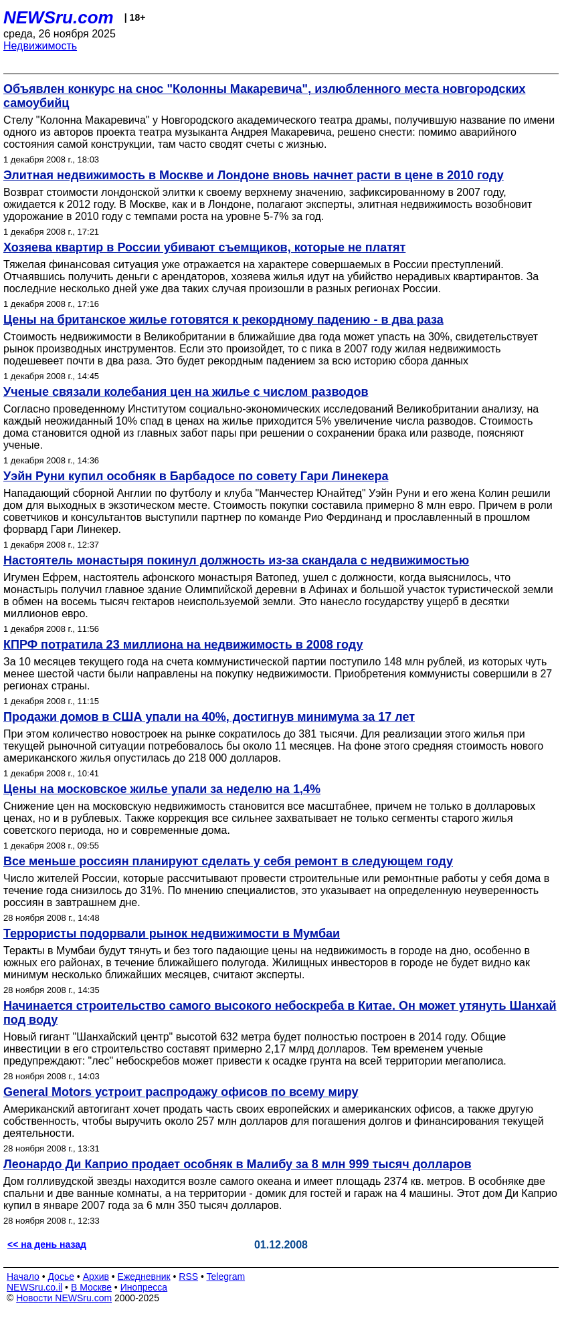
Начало (23, 1276)
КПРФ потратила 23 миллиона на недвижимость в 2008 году (183, 644)
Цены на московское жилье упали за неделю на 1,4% (161, 789)
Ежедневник (144, 1276)
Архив (96, 1276)
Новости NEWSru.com (64, 1298)
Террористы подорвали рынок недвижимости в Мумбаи (171, 933)
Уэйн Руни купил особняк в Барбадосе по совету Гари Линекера (195, 476)
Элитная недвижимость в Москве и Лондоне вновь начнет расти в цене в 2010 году (253, 175)
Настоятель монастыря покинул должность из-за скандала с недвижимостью (236, 560)
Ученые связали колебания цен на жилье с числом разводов (186, 392)
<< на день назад (46, 1244)
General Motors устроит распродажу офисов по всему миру (181, 1092)
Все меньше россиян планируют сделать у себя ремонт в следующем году (228, 861)
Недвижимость (40, 45)
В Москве (91, 1287)
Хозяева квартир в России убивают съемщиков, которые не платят (204, 247)
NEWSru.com (58, 17)
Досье (61, 1276)
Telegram (226, 1276)
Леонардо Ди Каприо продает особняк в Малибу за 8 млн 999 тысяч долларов (237, 1164)
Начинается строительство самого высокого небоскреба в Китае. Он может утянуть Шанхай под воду (280, 1012)
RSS (188, 1276)
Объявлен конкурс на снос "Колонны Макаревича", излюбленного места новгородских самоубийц (264, 96)
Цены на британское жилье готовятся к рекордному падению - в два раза (223, 319)
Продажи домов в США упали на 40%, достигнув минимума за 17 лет (209, 717)
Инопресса (144, 1287)
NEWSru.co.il (34, 1287)
